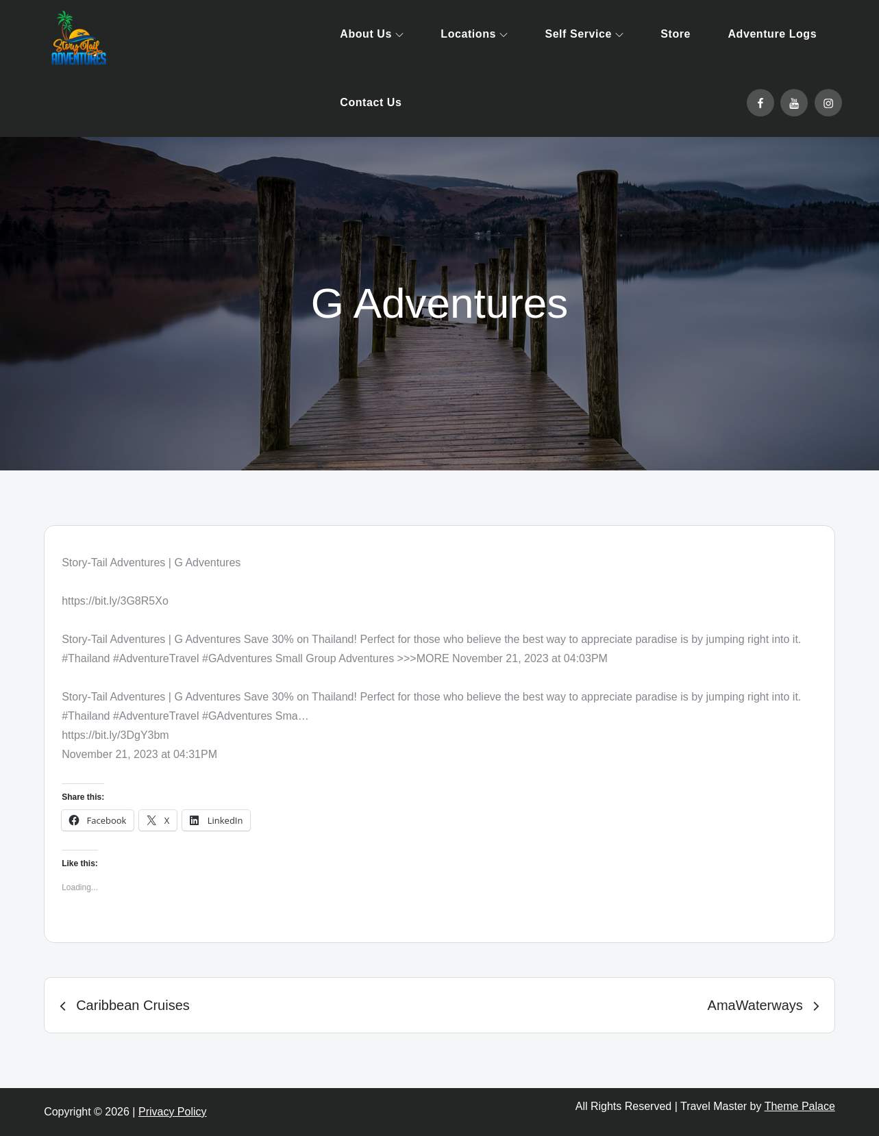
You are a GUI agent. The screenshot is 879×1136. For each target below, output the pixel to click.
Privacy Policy (172, 1112)
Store (675, 34)
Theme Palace (800, 1106)
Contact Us (370, 102)
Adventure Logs (772, 34)
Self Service (584, 34)
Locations (474, 34)
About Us (372, 34)
